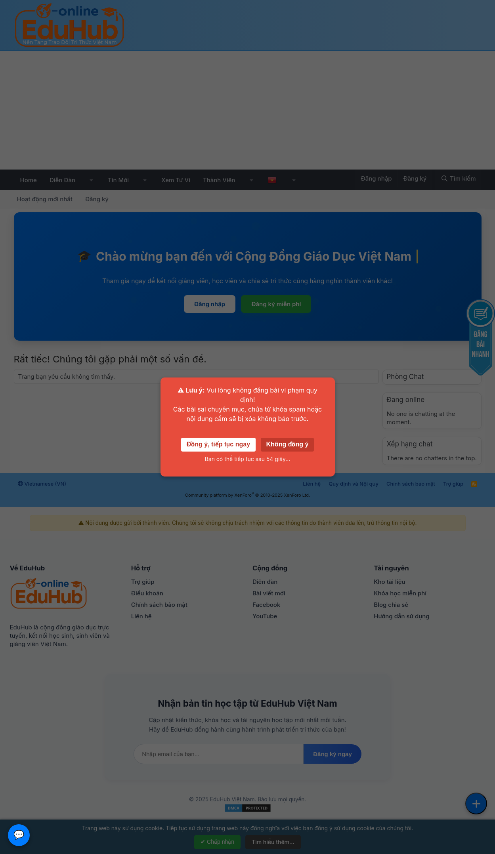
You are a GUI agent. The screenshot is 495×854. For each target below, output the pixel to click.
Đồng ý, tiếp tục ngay (218, 444)
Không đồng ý (287, 444)
